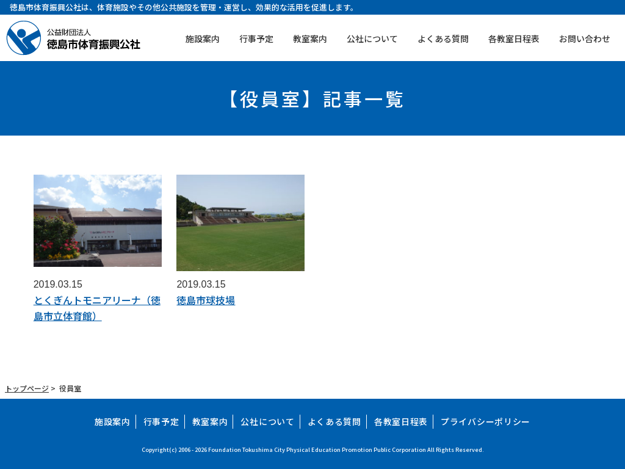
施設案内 (203, 38)
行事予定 (256, 38)
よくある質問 (443, 38)
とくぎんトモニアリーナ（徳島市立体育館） (97, 308)
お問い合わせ (584, 38)
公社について (372, 38)
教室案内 (310, 38)
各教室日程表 (514, 38)
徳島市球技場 (205, 300)
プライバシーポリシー (485, 421)
